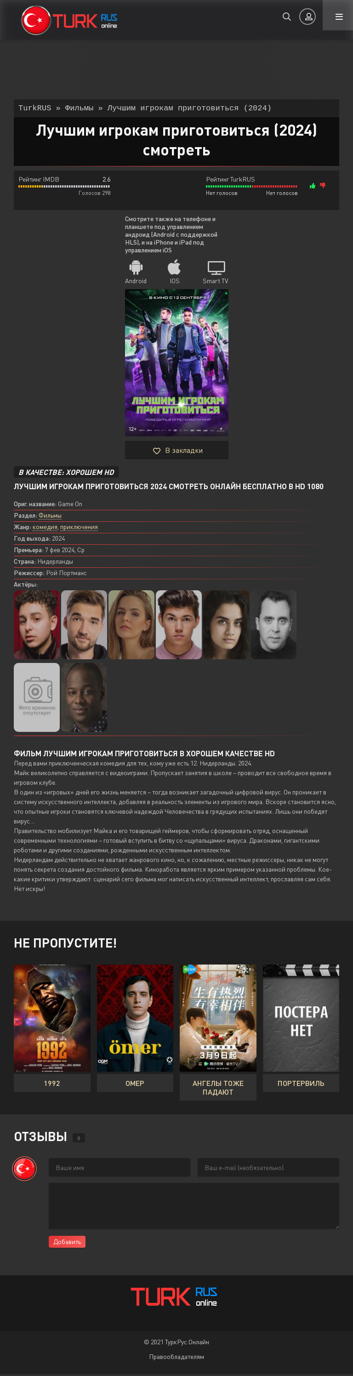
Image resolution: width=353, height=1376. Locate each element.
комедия (45, 528)
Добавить (67, 1243)
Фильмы (50, 517)
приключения (79, 528)
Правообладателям (176, 1358)
